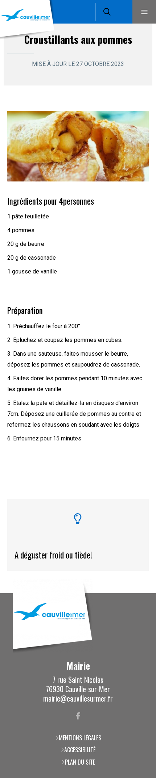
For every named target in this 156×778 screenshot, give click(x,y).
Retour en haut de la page (140, 593)
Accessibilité (79, 749)
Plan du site (80, 762)
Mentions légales (80, 738)
